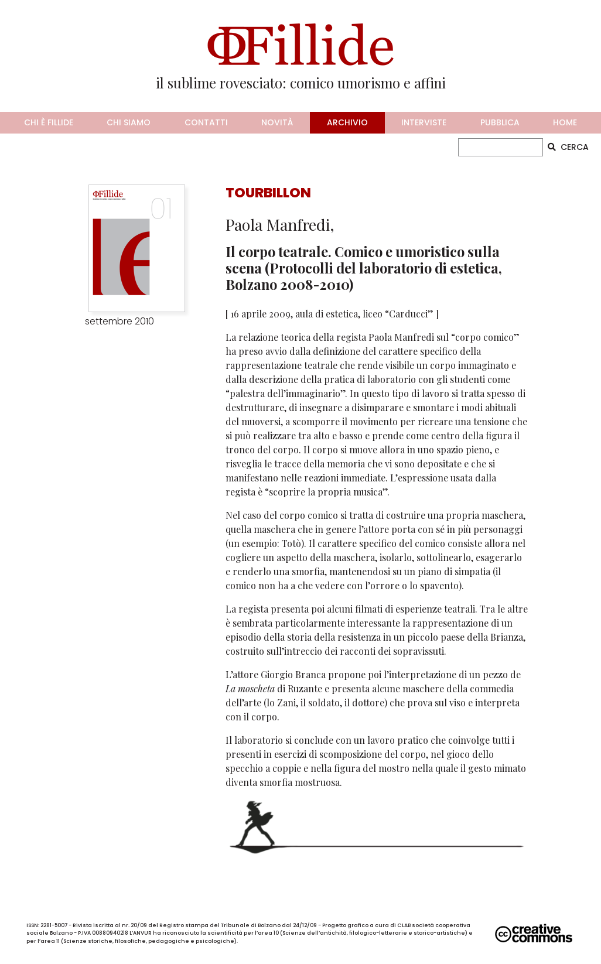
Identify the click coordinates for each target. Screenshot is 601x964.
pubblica (500, 122)
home (565, 122)
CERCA (568, 147)
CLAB (404, 925)
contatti (206, 122)
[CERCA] (501, 147)
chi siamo (129, 122)
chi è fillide (48, 122)
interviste (423, 122)
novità (277, 122)
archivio (347, 122)
